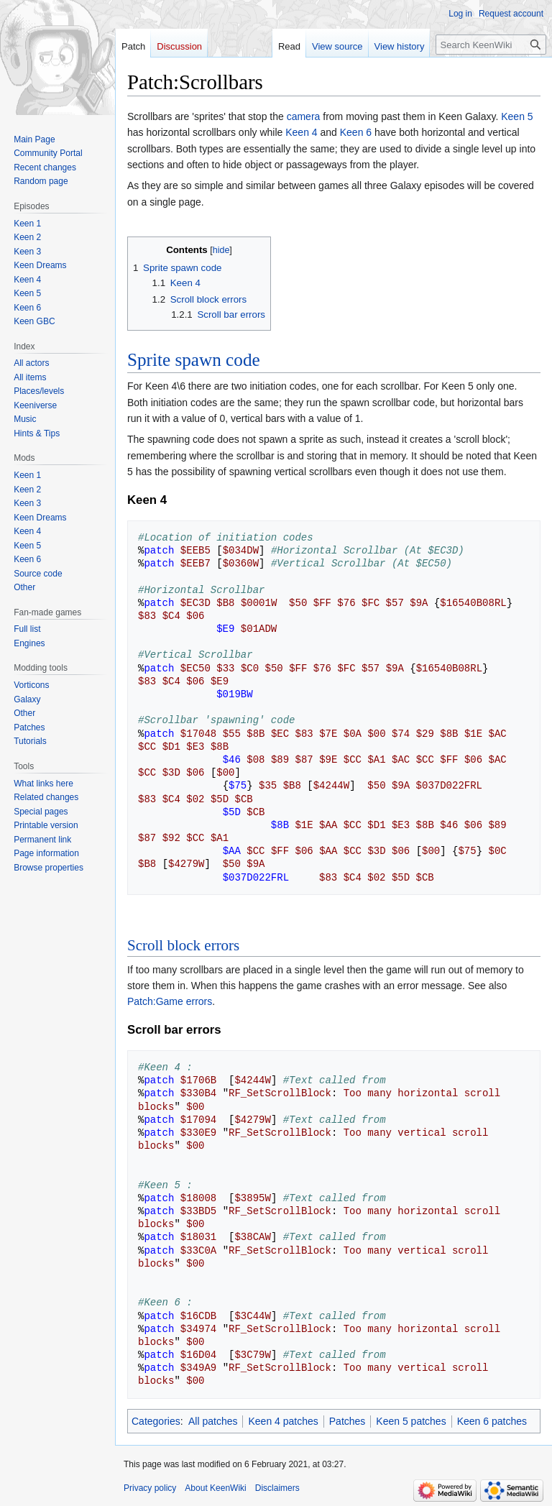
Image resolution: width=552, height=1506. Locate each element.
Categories (156, 1421)
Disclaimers (277, 1488)
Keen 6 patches (492, 1421)
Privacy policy (150, 1488)
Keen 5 (517, 116)
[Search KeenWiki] (491, 45)
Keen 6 (356, 132)
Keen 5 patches (411, 1421)
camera (304, 116)
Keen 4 (301, 132)
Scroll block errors (183, 945)
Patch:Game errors (169, 1001)
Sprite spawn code (193, 359)
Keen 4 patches (283, 1421)
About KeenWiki (215, 1488)
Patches (347, 1421)
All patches (212, 1421)
